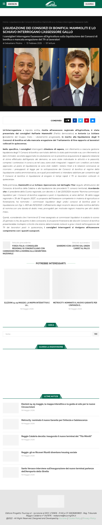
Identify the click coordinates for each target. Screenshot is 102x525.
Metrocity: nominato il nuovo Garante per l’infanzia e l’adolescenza (54, 420)
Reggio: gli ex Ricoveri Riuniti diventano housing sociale (49, 452)
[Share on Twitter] (80, 120)
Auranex (63, 518)
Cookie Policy (74, 518)
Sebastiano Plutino (13, 43)
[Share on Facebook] (75, 120)
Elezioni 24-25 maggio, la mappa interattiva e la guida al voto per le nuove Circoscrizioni (58, 405)
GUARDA (90, 4)
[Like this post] (68, 120)
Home (5, 22)
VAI (95, 334)
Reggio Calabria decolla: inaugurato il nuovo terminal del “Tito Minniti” (57, 436)
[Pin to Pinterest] (86, 120)
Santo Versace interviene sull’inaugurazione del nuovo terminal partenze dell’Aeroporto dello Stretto (58, 470)
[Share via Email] (92, 120)
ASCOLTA (12, 4)
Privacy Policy (89, 518)
